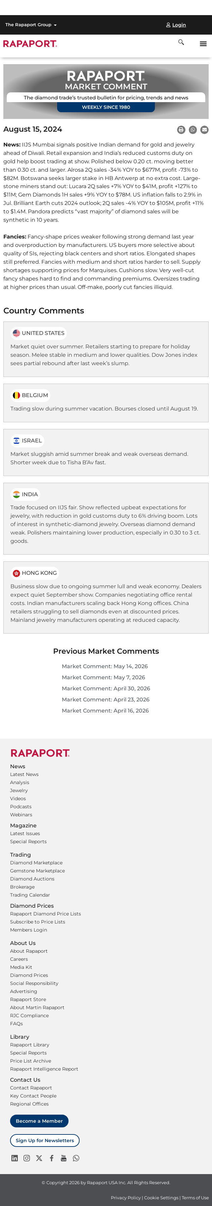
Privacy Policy (126, 1197)
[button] (203, 43)
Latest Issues (25, 833)
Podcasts (21, 807)
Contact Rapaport (31, 1088)
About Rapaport (29, 951)
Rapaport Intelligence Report (44, 1069)
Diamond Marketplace (36, 863)
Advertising (23, 991)
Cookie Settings (161, 1197)
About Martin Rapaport (37, 1007)
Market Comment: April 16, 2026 (105, 710)
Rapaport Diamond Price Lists (45, 914)
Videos (18, 798)
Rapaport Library (29, 1045)
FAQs (16, 1024)
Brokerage (22, 887)
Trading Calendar (30, 895)
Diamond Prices (29, 975)
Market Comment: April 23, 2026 (106, 699)
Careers (19, 959)
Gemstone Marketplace (37, 871)
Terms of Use (195, 1197)
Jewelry (19, 790)
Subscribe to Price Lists (37, 922)
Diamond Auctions (32, 879)
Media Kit (21, 967)
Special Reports (28, 841)
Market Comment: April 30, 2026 (106, 688)
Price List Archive (30, 1061)
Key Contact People (33, 1096)
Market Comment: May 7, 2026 (103, 677)
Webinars (21, 815)
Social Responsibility (34, 983)
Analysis (19, 782)
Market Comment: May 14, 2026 (105, 666)
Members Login (28, 930)
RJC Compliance (29, 1016)
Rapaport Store (28, 999)
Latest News (24, 774)
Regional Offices (29, 1104)
